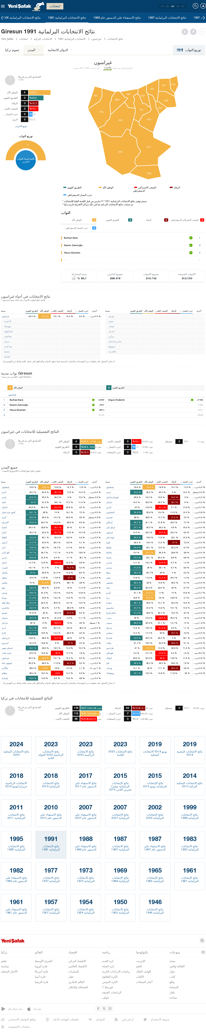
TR (162, 6)
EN (167, 6)
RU (182, 6)
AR (172, 6)
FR (177, 6)
